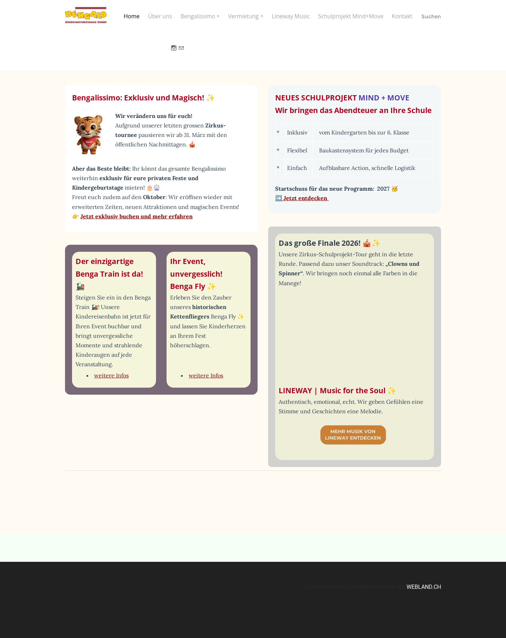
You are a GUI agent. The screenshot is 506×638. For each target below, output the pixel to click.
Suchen (431, 16)
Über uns (160, 16)
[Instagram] (173, 52)
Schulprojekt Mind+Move (351, 16)
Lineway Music (291, 16)
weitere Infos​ (111, 379)
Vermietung (244, 16)
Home (132, 16)
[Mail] (181, 52)
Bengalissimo (199, 16)
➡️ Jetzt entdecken (302, 202)
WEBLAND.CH (424, 591)
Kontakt (402, 16)
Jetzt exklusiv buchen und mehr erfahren (136, 220)
